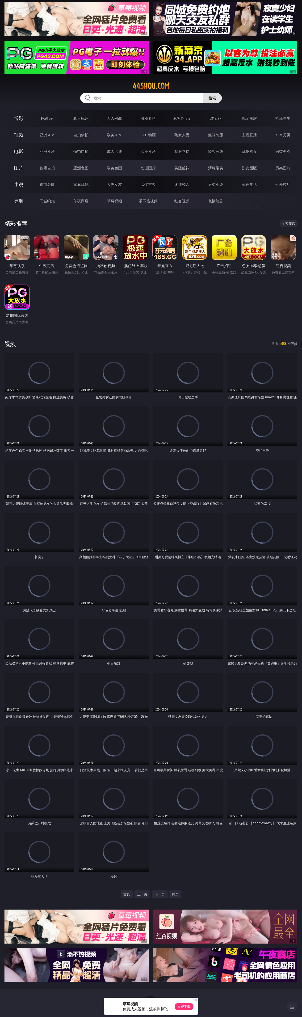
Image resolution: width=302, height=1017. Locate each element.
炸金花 (215, 118)
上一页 (142, 894)
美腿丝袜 (181, 167)
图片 (18, 168)
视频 (18, 135)
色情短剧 (215, 201)
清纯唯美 (215, 167)
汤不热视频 (148, 201)
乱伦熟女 (249, 151)
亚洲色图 (80, 167)
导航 (18, 201)
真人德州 (80, 118)
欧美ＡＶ (114, 134)
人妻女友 (114, 184)
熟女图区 (249, 167)
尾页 (175, 894)
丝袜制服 (215, 134)
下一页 (160, 894)
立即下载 (184, 1006)
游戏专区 (148, 118)
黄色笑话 (249, 184)
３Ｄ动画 (148, 134)
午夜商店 (80, 201)
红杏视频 (181, 201)
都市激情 (47, 184)
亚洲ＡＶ (47, 134)
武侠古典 (148, 184)
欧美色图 (114, 167)
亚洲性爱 (47, 151)
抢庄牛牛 (282, 118)
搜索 (212, 98)
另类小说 (215, 184)
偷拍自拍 (80, 151)
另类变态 (282, 151)
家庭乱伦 (80, 184)
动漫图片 (148, 167)
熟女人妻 (181, 134)
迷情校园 (181, 184)
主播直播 (249, 134)
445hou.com (151, 86)
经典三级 (215, 151)
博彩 (18, 118)
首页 (126, 894)
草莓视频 (114, 201)
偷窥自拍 (47, 167)
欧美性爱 (148, 151)
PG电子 (47, 118)
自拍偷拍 (80, 134)
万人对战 (114, 118)
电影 (18, 151)
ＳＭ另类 (282, 134)
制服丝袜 (181, 151)
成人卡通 (114, 151)
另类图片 (282, 167)
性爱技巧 (282, 184)
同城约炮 (47, 201)
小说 (18, 184)
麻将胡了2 (181, 118)
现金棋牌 (249, 118)
